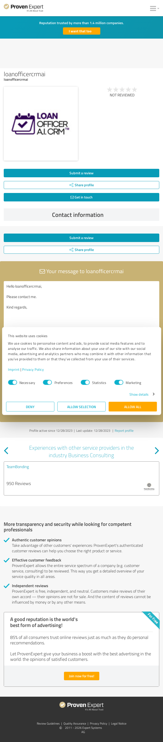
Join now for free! (81, 676)
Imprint (14, 369)
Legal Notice (118, 723)
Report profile (124, 430)
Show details (139, 394)
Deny (30, 406)
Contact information (104, 214)
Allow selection (81, 406)
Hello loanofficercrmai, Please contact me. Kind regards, (81, 309)
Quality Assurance (74, 723)
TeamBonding (17, 466)
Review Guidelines (48, 723)
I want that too (80, 31)
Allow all (132, 406)
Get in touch (81, 197)
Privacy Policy (33, 369)
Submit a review (81, 173)
